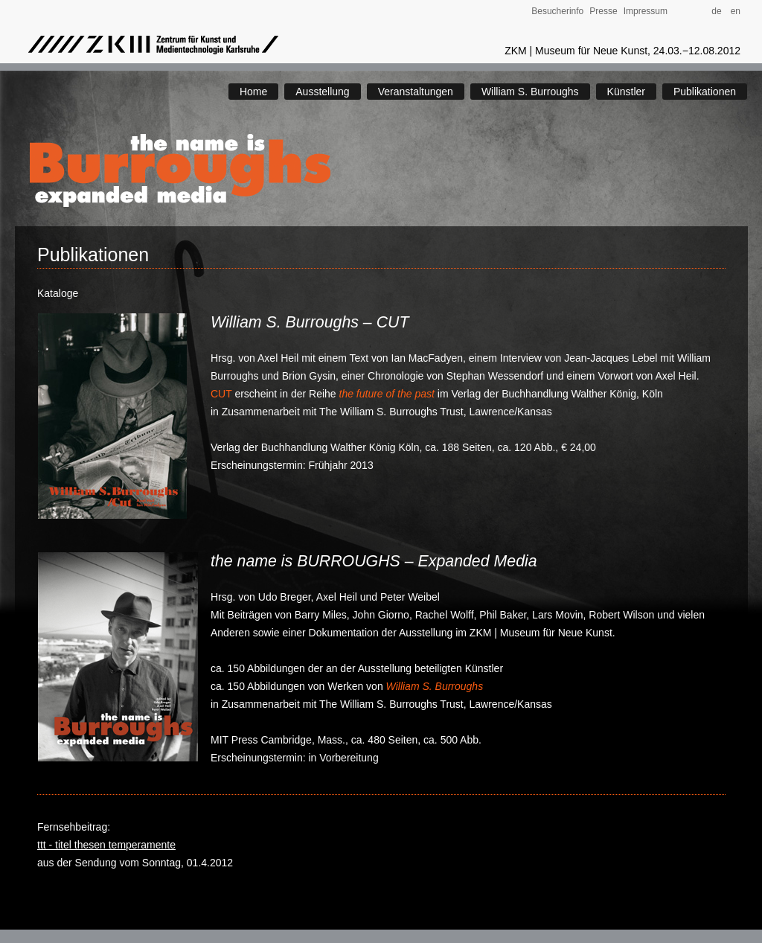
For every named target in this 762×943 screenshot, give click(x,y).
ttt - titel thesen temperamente (106, 845)
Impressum (645, 11)
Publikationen (704, 92)
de (720, 11)
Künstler (626, 92)
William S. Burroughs (530, 92)
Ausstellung (322, 92)
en (735, 11)
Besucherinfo (557, 11)
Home (253, 92)
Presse (603, 11)
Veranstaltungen (415, 92)
